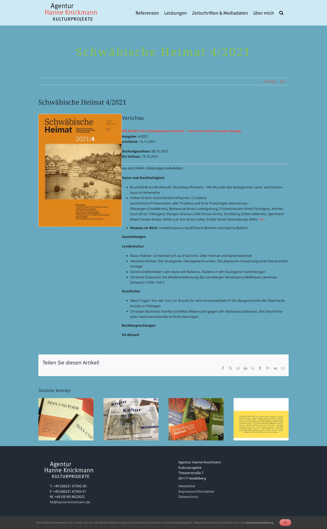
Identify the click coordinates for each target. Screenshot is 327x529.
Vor (282, 81)
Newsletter (187, 486)
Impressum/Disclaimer (196, 491)
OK (285, 522)
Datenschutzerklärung (259, 522)
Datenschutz (188, 496)
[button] (281, 12)
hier (261, 219)
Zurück (270, 81)
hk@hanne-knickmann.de (70, 502)
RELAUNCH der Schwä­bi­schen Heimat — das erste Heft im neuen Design (181, 131)
